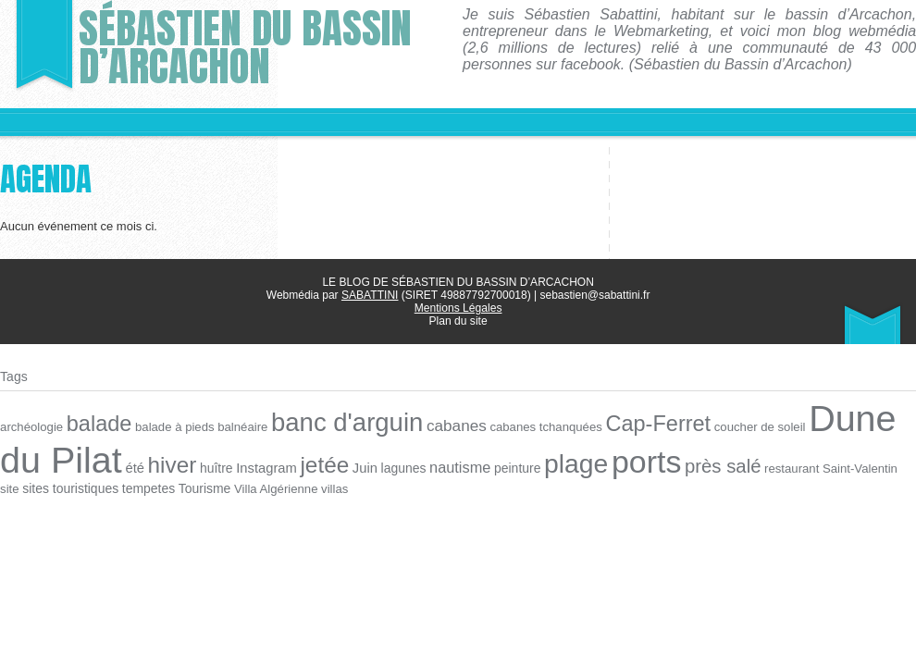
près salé (713, 464)
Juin (360, 466)
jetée (321, 462)
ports (638, 460)
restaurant (782, 467)
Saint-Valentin (849, 467)
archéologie (31, 426)
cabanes (451, 425)
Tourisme (180, 486)
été (133, 466)
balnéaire (241, 426)
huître (213, 467)
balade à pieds (172, 426)
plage (569, 462)
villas (308, 486)
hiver (170, 462)
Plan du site (458, 320)
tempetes (124, 486)
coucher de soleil (751, 426)
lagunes (399, 467)
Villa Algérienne (250, 486)
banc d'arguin (343, 421)
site (899, 467)
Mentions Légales (458, 308)
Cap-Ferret (650, 423)
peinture (512, 467)
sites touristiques (47, 486)
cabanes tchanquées (539, 426)
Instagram (263, 466)
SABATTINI (369, 295)
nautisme (454, 465)
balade (98, 423)
